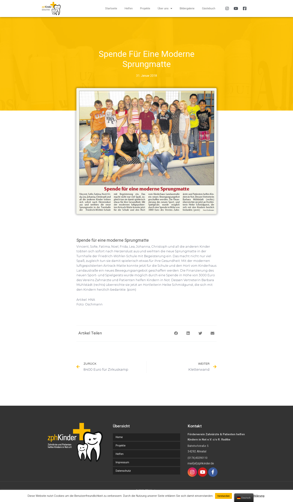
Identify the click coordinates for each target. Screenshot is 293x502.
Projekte (145, 8)
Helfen (129, 8)
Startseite (111, 8)
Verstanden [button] (223, 496)
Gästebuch (208, 8)
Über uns (165, 8)
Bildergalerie (187, 8)
